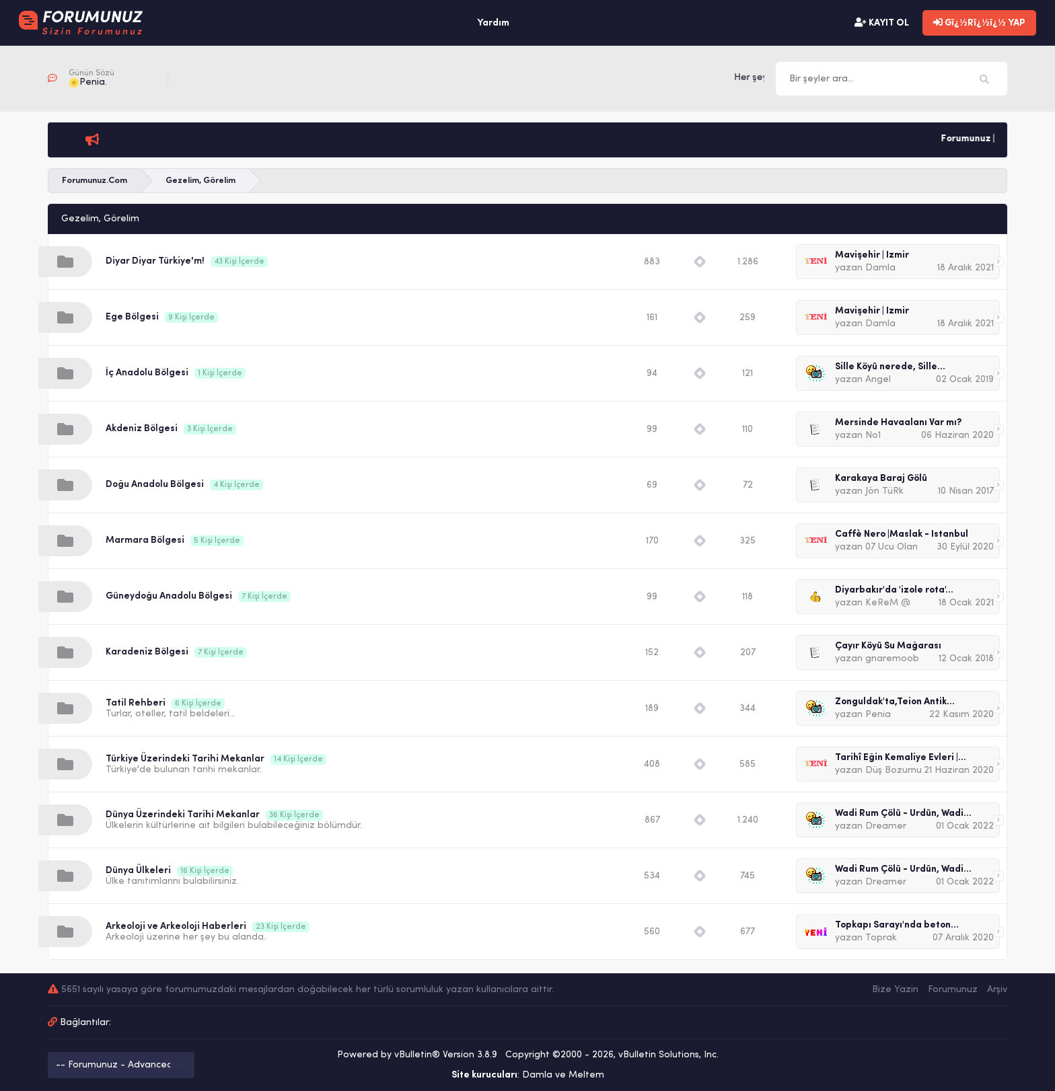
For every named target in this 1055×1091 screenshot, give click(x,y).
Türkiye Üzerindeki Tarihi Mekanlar (185, 759)
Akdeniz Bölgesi (142, 429)
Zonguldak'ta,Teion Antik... (895, 702)
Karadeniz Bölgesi (147, 652)
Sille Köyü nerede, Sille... (890, 367)
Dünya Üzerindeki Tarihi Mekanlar (183, 815)
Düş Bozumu (893, 770)
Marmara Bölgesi (145, 540)
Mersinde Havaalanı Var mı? (898, 423)
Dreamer (885, 826)
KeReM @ (887, 603)
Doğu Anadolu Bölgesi (155, 485)
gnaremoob (892, 659)
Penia (878, 715)
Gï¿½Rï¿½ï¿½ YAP (979, 22)
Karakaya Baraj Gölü (881, 479)
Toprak (881, 938)
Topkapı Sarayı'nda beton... (897, 925)
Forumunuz (953, 990)
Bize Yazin (895, 990)
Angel (878, 380)
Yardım (493, 23)
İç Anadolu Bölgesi (147, 373)
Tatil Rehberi (136, 703)
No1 (873, 435)
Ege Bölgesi (132, 317)
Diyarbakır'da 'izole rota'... (894, 590)
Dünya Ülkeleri (138, 871)
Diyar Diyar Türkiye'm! (155, 261)
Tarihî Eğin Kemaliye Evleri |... (900, 758)
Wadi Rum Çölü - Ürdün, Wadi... (903, 813)
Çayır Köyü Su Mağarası (888, 646)
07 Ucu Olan (891, 547)
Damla (880, 268)
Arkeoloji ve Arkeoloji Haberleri (176, 926)
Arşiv (997, 990)
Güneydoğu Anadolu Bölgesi (169, 596)
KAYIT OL (881, 22)
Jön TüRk (884, 491)
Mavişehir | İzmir (872, 255)
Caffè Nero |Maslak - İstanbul (901, 534)
